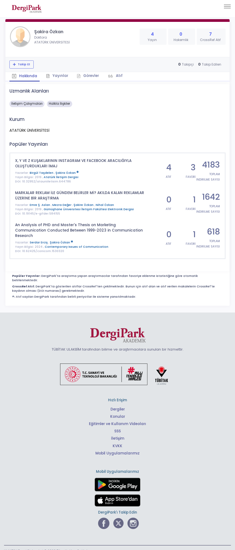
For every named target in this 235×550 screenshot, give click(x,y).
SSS (117, 424)
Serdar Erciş (39, 236)
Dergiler (117, 402)
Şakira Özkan (67, 172)
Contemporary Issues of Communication (76, 240)
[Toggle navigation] (227, 6)
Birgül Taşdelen (42, 172)
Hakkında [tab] (24, 76)
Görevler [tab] (88, 75)
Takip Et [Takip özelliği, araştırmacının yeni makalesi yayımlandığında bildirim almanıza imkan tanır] (23, 64)
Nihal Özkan (105, 204)
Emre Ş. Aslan (40, 204)
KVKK (117, 439)
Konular (117, 410)
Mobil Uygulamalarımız (117, 446)
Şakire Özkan (84, 204)
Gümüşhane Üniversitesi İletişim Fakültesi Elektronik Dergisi (89, 208)
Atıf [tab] (119, 75)
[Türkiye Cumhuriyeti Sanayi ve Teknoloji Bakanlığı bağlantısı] (117, 367)
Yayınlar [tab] (57, 75)
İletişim (117, 431)
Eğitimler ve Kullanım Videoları (117, 417)
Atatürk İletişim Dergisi (61, 177)
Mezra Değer (62, 204)
